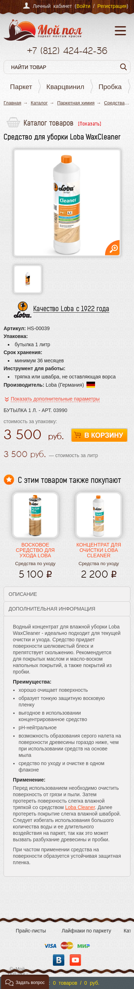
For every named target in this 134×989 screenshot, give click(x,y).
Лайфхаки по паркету (86, 931)
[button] (25, 982)
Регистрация (111, 6)
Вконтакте (58, 960)
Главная (12, 103)
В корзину (99, 435)
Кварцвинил (65, 86)
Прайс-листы (31, 931)
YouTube (75, 960)
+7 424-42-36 (67, 50)
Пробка (110, 86)
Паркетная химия (75, 103)
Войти (83, 6)
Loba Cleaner (80, 807)
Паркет (21, 86)
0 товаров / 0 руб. (76, 983)
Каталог (39, 103)
